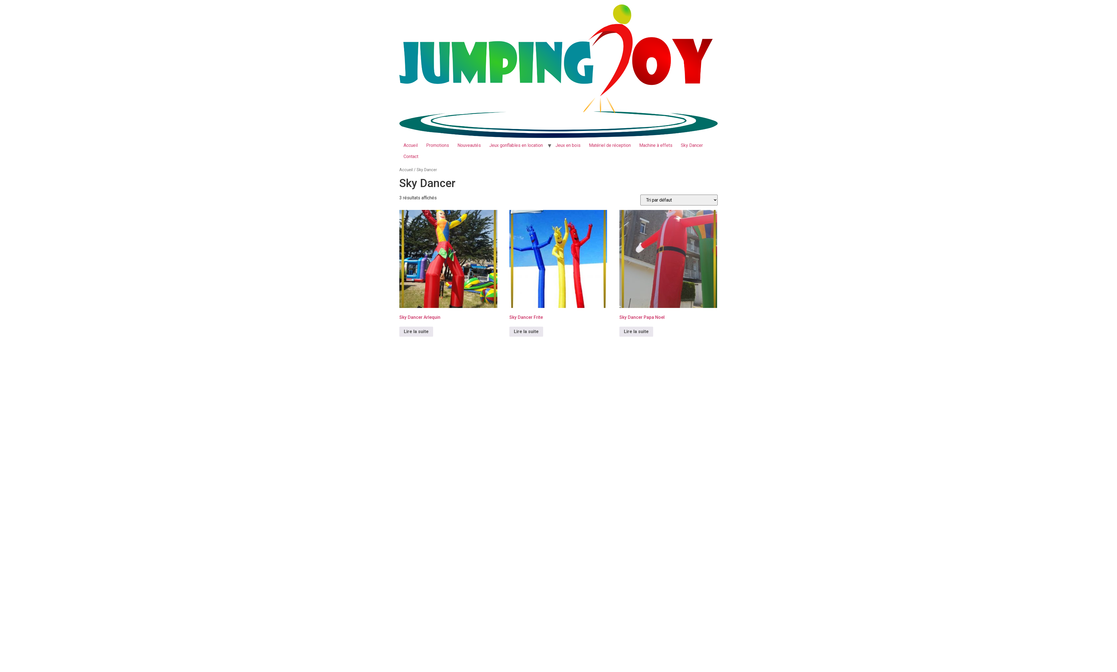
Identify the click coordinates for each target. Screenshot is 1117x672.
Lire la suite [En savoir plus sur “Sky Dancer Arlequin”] (416, 331)
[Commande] (679, 200)
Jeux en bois (568, 145)
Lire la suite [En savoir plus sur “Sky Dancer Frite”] (526, 331)
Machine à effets (655, 145)
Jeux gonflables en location (516, 145)
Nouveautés (469, 145)
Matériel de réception (610, 145)
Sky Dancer (692, 145)
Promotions (437, 145)
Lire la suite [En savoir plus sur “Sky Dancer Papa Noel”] (636, 331)
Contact (411, 156)
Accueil (411, 145)
